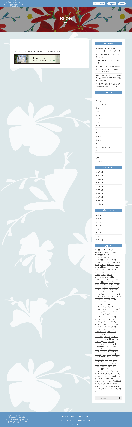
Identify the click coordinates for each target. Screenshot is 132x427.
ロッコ (97, 374)
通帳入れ (97, 389)
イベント (99, 143)
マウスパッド (112, 349)
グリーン (106, 287)
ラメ (110, 361)
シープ (110, 294)
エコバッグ (99, 136)
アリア (112, 257)
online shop (99, 3)
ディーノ (111, 312)
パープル (104, 324)
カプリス (114, 272)
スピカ (113, 299)
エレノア (105, 267)
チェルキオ (105, 309)
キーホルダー (106, 282)
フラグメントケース (100, 331)
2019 (97, 240)
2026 (97, 215)
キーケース (98, 282)
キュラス (115, 279)
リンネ (97, 366)
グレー (112, 287)
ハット (112, 314)
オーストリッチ (106, 269)
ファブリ (97, 329)
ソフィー (113, 307)
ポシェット (99, 115)
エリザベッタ (110, 264)
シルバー (104, 294)
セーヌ (97, 307)
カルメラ (109, 274)
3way (101, 250)
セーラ (102, 307)
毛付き (110, 381)
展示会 (112, 379)
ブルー (97, 334)
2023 (97, 225)
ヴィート (107, 376)
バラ (106, 317)
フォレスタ (105, 329)
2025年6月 (99, 193)
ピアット (110, 324)
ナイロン (101, 314)
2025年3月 (99, 204)
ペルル (118, 339)
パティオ (111, 319)
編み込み (109, 384)
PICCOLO (97, 255)
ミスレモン (112, 354)
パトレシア (106, 322)
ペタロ (112, 339)
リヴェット (103, 366)
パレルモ (97, 324)
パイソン (97, 319)
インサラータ (98, 262)
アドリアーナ (98, 257)
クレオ (111, 284)
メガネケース (115, 356)
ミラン (108, 356)
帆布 (97, 158)
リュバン (114, 364)
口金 (96, 379)
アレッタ (105, 260)
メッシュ (97, 359)
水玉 (115, 381)
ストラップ (117, 297)
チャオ (111, 309)
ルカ (114, 366)
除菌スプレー (105, 389)
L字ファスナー (107, 252)
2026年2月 (99, 179)
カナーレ (97, 272)
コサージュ (98, 289)
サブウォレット (104, 292)
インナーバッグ (116, 262)
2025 (97, 218)
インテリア (107, 262)
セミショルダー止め (110, 304)
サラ (111, 292)
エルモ (117, 264)
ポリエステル (112, 346)
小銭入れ (106, 379)
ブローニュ (107, 336)
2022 (97, 229)
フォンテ (111, 329)
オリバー (118, 267)
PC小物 (114, 252)
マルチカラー (98, 354)
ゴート (97, 292)
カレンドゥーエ (99, 277)
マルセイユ (103, 351)
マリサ (97, 351)
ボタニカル (111, 341)
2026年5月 (99, 172)
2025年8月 (99, 190)
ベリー (101, 339)
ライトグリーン (99, 361)
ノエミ (107, 314)
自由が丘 (97, 386)
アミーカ (106, 257)
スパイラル (107, 299)
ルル (104, 369)
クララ (97, 284)
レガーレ (107, 371)
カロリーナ (108, 277)
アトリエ (99, 151)
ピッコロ (107, 327)
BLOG (93, 416)
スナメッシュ (98, 299)
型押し (101, 379)
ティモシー (105, 312)
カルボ (103, 274)
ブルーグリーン (104, 334)
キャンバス (109, 279)
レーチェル (115, 371)
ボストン (99, 140)
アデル (114, 255)
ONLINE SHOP (83, 416)
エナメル (102, 264)
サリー (116, 292)
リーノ (110, 366)
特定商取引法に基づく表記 (87, 420)
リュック (99, 119)
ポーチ (98, 126)
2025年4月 (99, 200)
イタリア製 (112, 260)
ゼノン (107, 307)
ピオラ (116, 324)
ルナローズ (98, 369)
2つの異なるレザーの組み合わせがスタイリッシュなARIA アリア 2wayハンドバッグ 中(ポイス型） (108, 69)
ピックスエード (99, 327)
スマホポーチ (98, 302)
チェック (97, 309)
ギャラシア (115, 282)
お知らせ (99, 122)
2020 (97, 236)
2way (96, 250)
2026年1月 (99, 183)
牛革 (119, 381)
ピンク (113, 327)
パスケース (105, 319)
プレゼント (115, 336)
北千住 (118, 376)
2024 (97, 222)
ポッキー (105, 346)
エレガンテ (98, 267)
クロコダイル (98, 287)
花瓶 (105, 386)
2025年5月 (99, 197)
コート (98, 154)
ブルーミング (98, 336)
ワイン (107, 374)
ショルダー (99, 101)
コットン (105, 289)
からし (103, 255)
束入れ (105, 381)
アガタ (109, 255)
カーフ (97, 279)
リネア (97, 364)
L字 (112, 250)
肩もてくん (116, 384)
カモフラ (97, 274)
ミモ (104, 356)
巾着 (117, 379)
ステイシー (103, 297)
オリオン (111, 267)
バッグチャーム (99, 317)
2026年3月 (99, 176)
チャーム (99, 129)
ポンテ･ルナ (103, 349)
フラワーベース (112, 331)
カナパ (113, 269)
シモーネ (97, 294)
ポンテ (97, 349)
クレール (116, 284)
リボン (102, 364)
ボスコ (104, 341)
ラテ (106, 361)
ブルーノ (112, 334)
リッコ (115, 361)
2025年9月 (99, 186)
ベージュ (106, 339)
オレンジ (97, 269)
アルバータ (98, 260)
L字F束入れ (98, 252)
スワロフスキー (99, 304)
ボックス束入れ (99, 344)
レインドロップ (99, 371)
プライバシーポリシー (68, 420)
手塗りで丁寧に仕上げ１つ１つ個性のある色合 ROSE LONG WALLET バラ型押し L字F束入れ (108, 77)
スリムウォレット (109, 302)
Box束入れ (107, 250)
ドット (117, 312)
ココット (118, 287)
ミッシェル (98, 356)
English (112, 3)
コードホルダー (113, 289)
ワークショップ (115, 374)
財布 (97, 108)
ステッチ (110, 297)
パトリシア (98, 322)
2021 (97, 233)
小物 (97, 111)
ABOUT (73, 416)
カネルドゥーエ (106, 272)
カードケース (116, 277)
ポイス (113, 344)
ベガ (96, 339)
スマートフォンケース (103, 147)
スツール (99, 161)
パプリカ (113, 322)
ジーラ (97, 297)
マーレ (106, 354)
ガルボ (102, 279)
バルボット (112, 317)
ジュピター (116, 294)
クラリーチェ (104, 284)
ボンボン (107, 344)
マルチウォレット (113, 351)
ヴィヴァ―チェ (99, 376)
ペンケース (98, 341)
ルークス (109, 369)
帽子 (100, 381)
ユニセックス (109, 359)
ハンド (98, 97)
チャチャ (116, 309)
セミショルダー (101, 104)
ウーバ (97, 264)
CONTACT (64, 416)
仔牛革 (113, 376)
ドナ (96, 314)
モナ (103, 359)
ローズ (102, 374)
